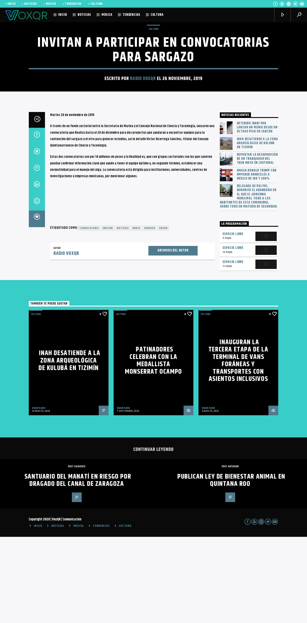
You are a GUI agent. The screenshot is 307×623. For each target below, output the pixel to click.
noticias (123, 314)
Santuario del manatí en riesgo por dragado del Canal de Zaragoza (78, 566)
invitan (108, 314)
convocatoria (89, 314)
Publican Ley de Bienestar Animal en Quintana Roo (231, 566)
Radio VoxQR (143, 121)
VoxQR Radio (38, 494)
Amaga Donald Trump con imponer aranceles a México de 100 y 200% (257, 261)
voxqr (163, 314)
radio (136, 314)
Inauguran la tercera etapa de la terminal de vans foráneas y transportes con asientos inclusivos (238, 447)
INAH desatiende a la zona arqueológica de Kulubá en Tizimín (257, 229)
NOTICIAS (29, 3)
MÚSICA (49, 3)
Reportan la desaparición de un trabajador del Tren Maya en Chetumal (257, 245)
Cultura (153, 72)
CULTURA (95, 3)
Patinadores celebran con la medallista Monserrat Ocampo (153, 446)
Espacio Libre (233, 320)
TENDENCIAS (72, 3)
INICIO (10, 3)
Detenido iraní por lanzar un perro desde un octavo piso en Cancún (257, 214)
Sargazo (149, 314)
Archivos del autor (173, 336)
